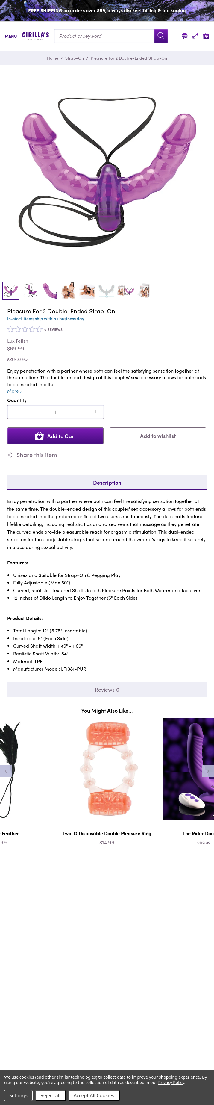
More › (14, 391)
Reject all (50, 1095)
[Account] (195, 35)
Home (52, 58)
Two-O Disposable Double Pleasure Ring (107, 833)
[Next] (208, 771)
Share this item (32, 454)
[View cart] (206, 35)
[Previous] (6, 771)
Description (107, 482)
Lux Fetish (17, 341)
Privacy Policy (171, 1082)
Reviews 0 (107, 689)
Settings (18, 1095)
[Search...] (111, 36)
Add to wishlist (158, 435)
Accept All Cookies (94, 1095)
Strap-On (74, 58)
